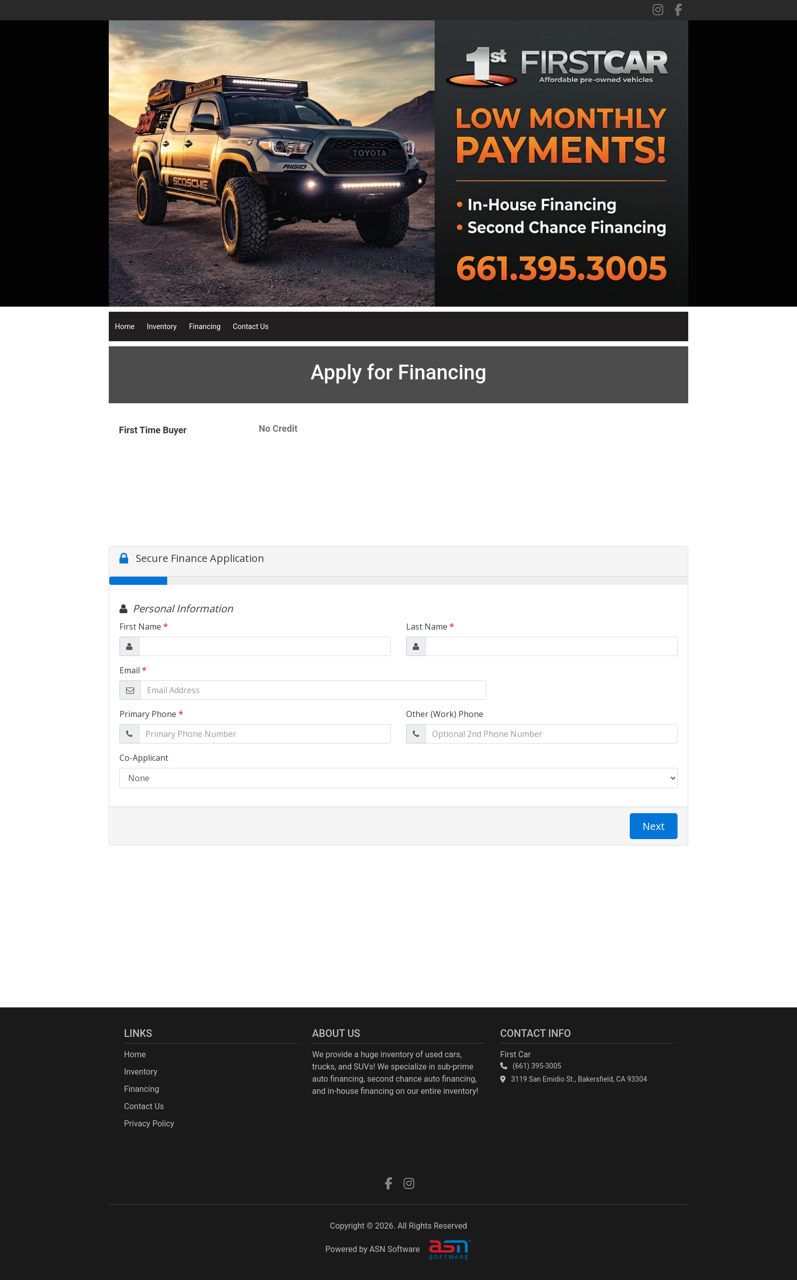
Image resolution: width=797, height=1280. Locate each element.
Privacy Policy (149, 1123)
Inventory (162, 326)
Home (125, 326)
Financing (205, 326)
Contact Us (251, 326)
